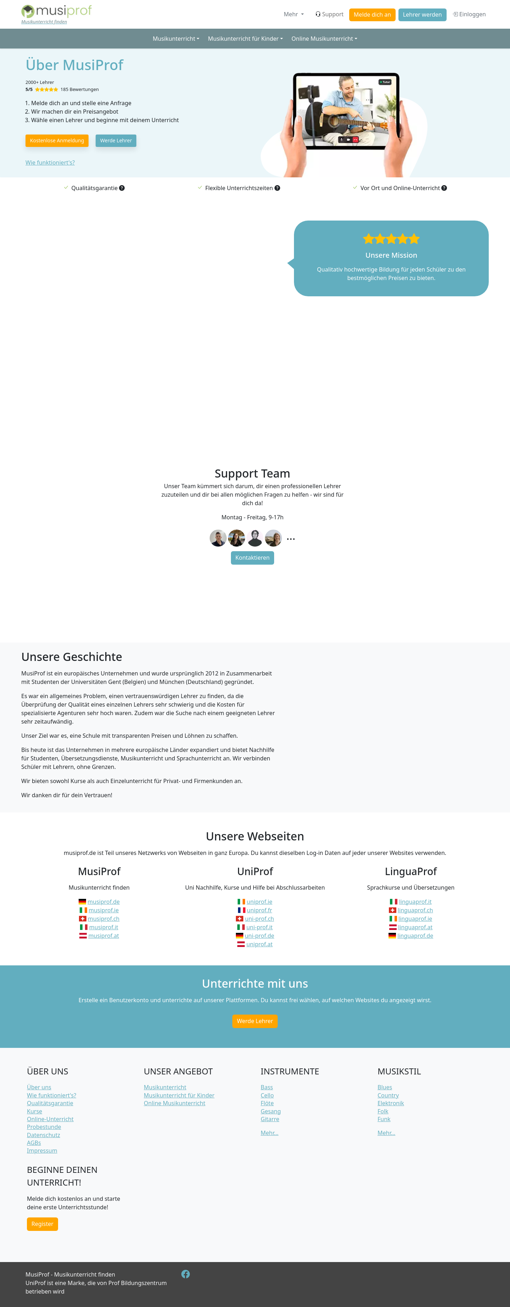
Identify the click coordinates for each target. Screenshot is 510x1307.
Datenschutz (43, 1135)
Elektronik (391, 1103)
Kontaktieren (253, 557)
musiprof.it (103, 927)
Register (42, 1224)
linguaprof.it (415, 902)
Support (329, 14)
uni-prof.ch (259, 919)
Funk (384, 1119)
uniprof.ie (259, 902)
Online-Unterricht (50, 1119)
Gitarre (270, 1119)
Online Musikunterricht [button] (322, 38)
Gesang (271, 1111)
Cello (267, 1095)
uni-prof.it (259, 927)
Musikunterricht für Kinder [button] (243, 38)
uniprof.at (259, 944)
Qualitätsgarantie (50, 1103)
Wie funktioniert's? (50, 162)
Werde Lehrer (116, 140)
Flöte (267, 1103)
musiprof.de (103, 902)
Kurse (34, 1111)
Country (388, 1095)
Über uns (39, 1087)
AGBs (34, 1143)
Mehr (291, 14)
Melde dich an (372, 14)
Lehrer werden (422, 14)
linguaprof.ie (415, 919)
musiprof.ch (104, 919)
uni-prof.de (259, 936)
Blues (385, 1087)
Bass (267, 1087)
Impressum (42, 1150)
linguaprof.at (415, 927)
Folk (383, 1111)
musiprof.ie (104, 910)
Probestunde (44, 1127)
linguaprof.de (415, 936)
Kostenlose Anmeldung (57, 140)
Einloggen (469, 14)
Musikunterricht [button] (174, 38)
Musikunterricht (165, 1087)
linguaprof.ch (415, 910)
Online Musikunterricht (174, 1103)
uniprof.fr (259, 910)
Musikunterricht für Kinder (179, 1095)
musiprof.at (103, 936)
